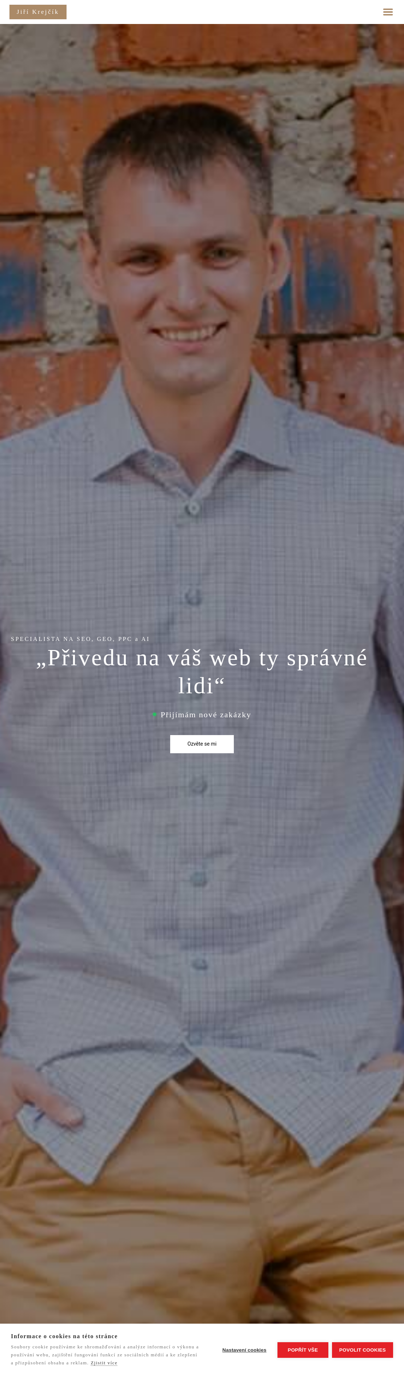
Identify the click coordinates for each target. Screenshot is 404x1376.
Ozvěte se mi (202, 744)
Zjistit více (104, 1362)
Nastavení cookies (245, 1350)
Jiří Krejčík (38, 11)
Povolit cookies (362, 1350)
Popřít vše (303, 1350)
